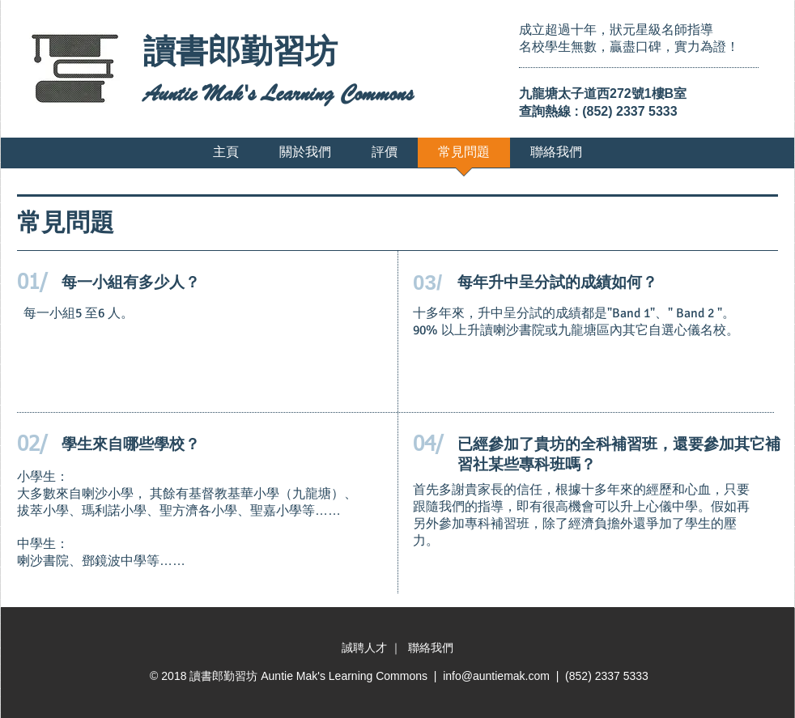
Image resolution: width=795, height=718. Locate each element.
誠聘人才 (366, 647)
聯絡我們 (430, 647)
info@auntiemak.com (496, 675)
